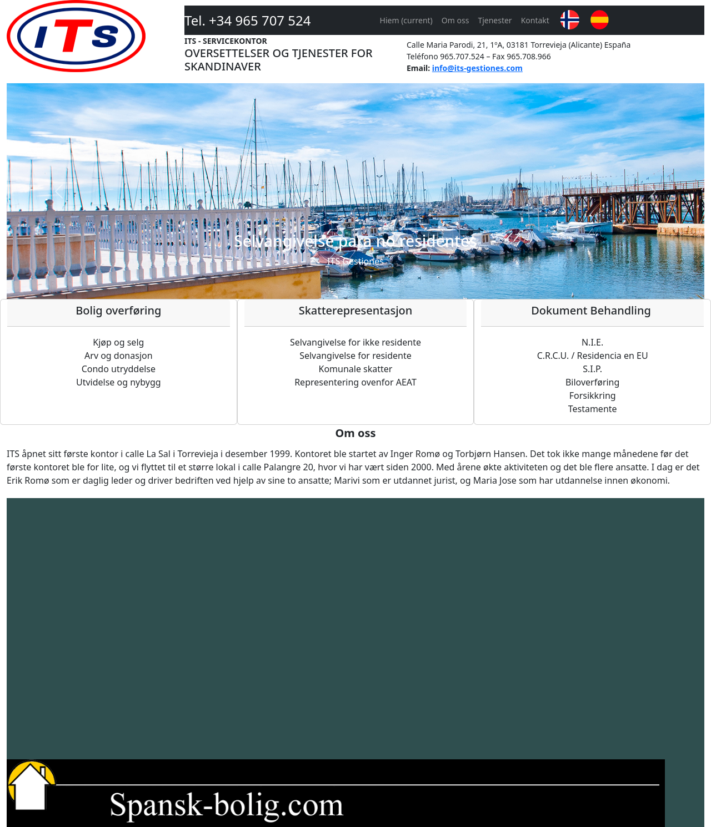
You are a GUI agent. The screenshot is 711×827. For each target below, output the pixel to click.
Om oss (455, 20)
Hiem (406, 20)
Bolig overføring (118, 310)
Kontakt (535, 20)
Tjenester (495, 20)
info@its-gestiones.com (477, 68)
